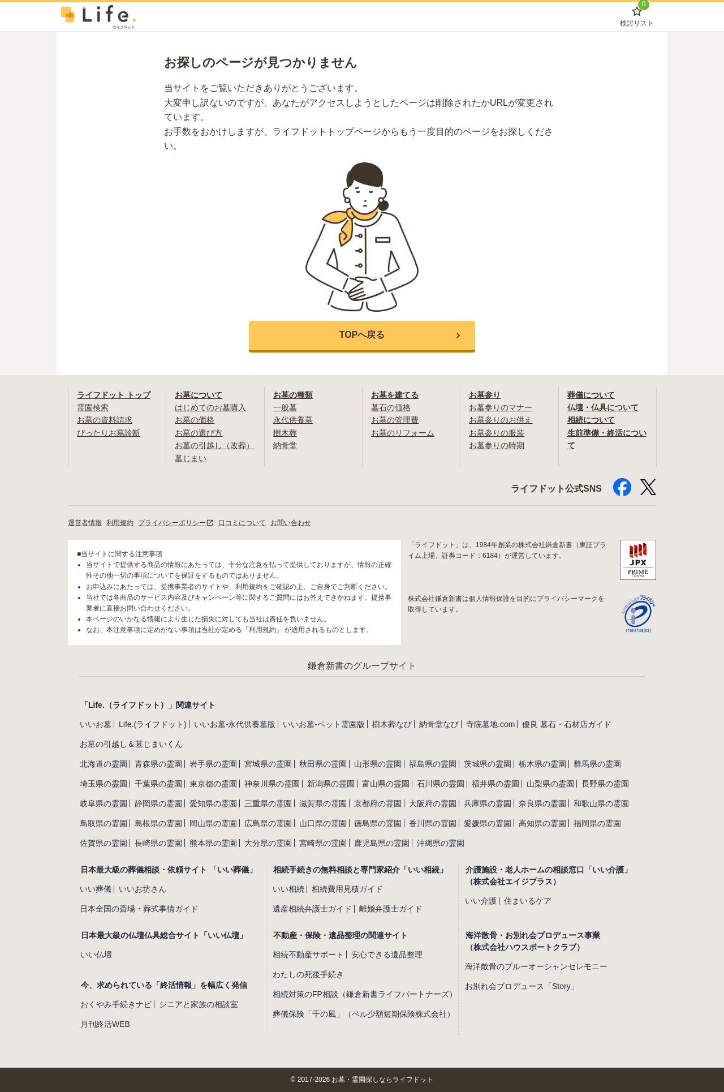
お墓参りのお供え (500, 419)
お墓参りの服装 (496, 432)
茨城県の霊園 (487, 764)
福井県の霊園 (495, 784)
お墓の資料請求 (104, 419)
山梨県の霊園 (550, 784)
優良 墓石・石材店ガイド (566, 724)
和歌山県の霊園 (601, 803)
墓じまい (190, 458)
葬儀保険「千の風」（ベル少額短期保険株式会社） (364, 1014)
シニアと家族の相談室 (198, 1004)
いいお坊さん (142, 889)
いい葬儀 (95, 889)
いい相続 (288, 889)
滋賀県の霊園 (323, 803)
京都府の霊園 (378, 803)
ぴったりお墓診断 (108, 432)
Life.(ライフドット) (153, 724)
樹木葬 (285, 432)
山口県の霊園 (323, 823)
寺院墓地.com (490, 724)
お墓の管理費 (395, 419)
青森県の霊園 (158, 764)
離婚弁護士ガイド (391, 909)
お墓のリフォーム (402, 432)
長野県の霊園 (605, 784)
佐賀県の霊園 (103, 843)
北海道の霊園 (103, 764)
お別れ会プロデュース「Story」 (522, 986)
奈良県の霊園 (542, 803)
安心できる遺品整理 (387, 954)
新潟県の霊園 (331, 784)
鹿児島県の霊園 (382, 843)
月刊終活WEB (105, 1024)
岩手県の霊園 (213, 764)
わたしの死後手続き (308, 974)
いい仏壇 (96, 954)
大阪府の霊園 (432, 803)
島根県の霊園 (158, 823)
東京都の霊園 (213, 784)
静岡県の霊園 (158, 803)
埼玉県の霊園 (103, 784)
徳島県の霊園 (378, 823)
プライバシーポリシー (176, 523)
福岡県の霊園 (597, 823)
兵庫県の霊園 (487, 803)
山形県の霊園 (378, 764)
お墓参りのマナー (500, 407)
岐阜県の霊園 (103, 803)
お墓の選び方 (198, 432)
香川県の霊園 (432, 823)
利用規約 (119, 523)
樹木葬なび (392, 724)
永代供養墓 (293, 419)
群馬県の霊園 (597, 764)
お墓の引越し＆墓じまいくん (131, 744)
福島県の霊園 (432, 764)
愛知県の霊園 (213, 803)
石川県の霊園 (440, 784)
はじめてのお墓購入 (210, 407)
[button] (362, 335)
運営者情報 (85, 523)
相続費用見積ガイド (347, 889)
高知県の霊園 (542, 823)
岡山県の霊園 (213, 823)
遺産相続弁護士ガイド (312, 909)
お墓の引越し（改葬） (214, 445)
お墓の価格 (194, 419)
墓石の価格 (391, 407)
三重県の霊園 (268, 803)
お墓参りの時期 (496, 445)
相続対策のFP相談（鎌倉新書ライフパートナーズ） (365, 994)
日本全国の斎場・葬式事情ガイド (139, 909)
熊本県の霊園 (213, 843)
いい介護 (481, 901)
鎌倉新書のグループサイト (362, 665)
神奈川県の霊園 (272, 784)
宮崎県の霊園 (323, 843)
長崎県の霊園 (158, 843)
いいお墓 (95, 724)
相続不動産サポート (308, 954)
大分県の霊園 (268, 843)
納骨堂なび (439, 724)
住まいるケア (527, 901)
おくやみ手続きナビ (116, 1004)
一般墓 (285, 407)
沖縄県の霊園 (440, 843)
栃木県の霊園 (542, 764)
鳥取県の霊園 (103, 823)
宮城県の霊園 (268, 764)
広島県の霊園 (268, 823)
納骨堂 (285, 445)
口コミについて (242, 523)
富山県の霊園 (386, 784)
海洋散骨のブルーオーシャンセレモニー (536, 966)
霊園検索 (93, 407)
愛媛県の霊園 (487, 823)
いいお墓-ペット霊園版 (324, 724)
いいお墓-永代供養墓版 (235, 724)
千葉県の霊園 (158, 784)
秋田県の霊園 (323, 764)
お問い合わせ (290, 523)
